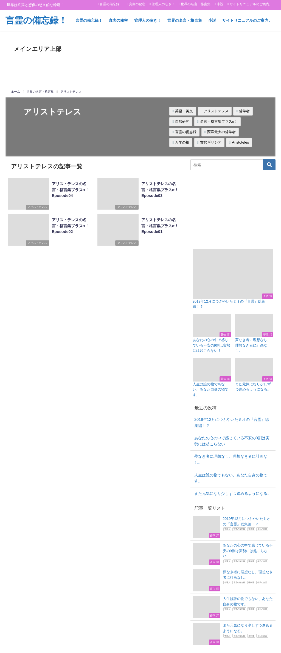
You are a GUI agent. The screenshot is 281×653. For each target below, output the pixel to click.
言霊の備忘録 (185, 132)
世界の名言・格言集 (195, 4)
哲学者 (244, 111)
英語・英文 (184, 111)
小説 (220, 4)
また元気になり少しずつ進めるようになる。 (232, 493)
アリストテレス (216, 111)
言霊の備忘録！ (111, 4)
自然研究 (182, 121)
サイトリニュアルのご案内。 (251, 4)
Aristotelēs (240, 142)
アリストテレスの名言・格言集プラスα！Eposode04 (69, 189)
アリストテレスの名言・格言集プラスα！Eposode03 (159, 189)
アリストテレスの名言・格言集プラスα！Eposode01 (159, 224)
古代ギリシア (210, 142)
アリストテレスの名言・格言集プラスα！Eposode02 (69, 224)
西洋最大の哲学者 (221, 132)
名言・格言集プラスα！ (219, 121)
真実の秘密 (137, 4)
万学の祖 (182, 142)
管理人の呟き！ (163, 4)
